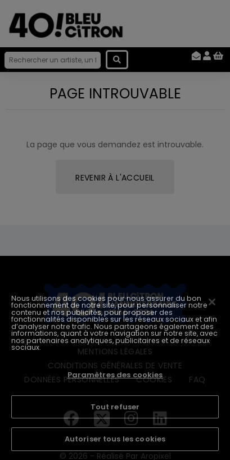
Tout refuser (115, 407)
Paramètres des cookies (115, 374)
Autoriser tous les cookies (115, 439)
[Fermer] (212, 302)
